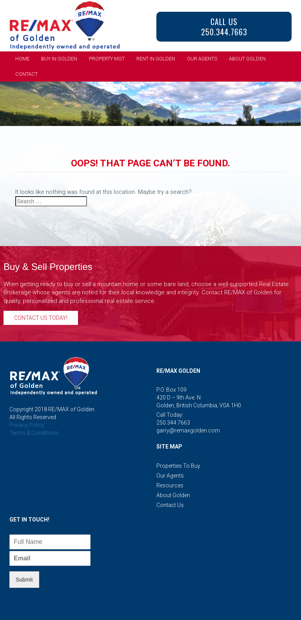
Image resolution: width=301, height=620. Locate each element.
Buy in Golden (59, 59)
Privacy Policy (26, 425)
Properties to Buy (178, 466)
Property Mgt (107, 59)
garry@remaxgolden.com (188, 430)
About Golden (247, 59)
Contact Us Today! (40, 318)
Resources (169, 485)
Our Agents (202, 59)
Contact (26, 74)
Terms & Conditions (33, 433)
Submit (24, 579)
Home (22, 59)
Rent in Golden (155, 59)
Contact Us (170, 505)
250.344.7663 (173, 422)
